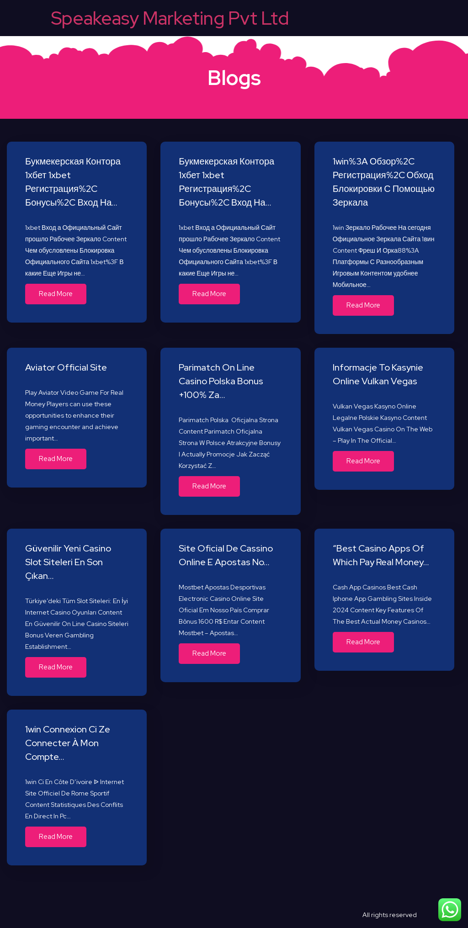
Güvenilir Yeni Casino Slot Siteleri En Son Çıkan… (68, 562)
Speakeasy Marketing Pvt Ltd (170, 18)
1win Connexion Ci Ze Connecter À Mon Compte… (67, 743)
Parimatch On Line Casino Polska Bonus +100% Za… (221, 381)
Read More (56, 293)
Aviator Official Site (66, 367)
